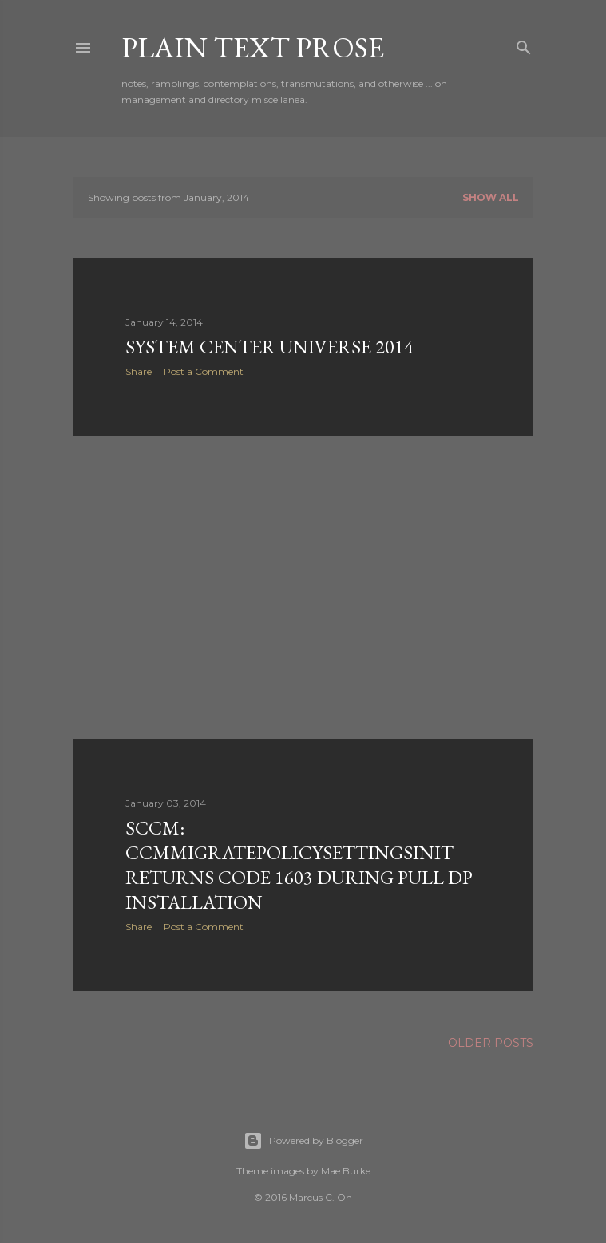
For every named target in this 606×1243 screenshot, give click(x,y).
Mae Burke (345, 1171)
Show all (490, 197)
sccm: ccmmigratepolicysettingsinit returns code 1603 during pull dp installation (299, 864)
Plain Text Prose (252, 47)
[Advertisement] (303, 587)
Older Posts (490, 1043)
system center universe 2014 (269, 346)
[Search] (523, 44)
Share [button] (138, 371)
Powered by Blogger (303, 1140)
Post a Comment (204, 371)
